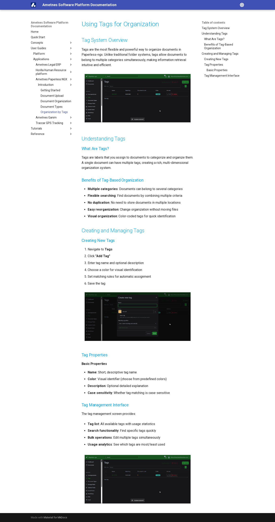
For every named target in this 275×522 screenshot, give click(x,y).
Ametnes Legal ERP (54, 64)
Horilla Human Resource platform (54, 72)
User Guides (52, 48)
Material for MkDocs (55, 517)
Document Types (52, 106)
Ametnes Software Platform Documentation (49, 24)
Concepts (52, 43)
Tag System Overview (216, 28)
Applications (53, 59)
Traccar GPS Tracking (54, 123)
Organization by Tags (54, 112)
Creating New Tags (216, 59)
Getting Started (50, 90)
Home (35, 31)
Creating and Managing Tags (220, 53)
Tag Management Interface (221, 75)
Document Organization (56, 101)
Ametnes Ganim (54, 117)
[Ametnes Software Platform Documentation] (33, 5)
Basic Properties (217, 70)
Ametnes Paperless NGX (54, 79)
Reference (52, 134)
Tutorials (52, 128)
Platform (53, 53)
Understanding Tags (215, 33)
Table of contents (213, 22)
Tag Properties (213, 64)
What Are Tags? (214, 39)
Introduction (55, 85)
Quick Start (38, 37)
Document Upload (52, 95)
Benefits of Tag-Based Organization (218, 46)
